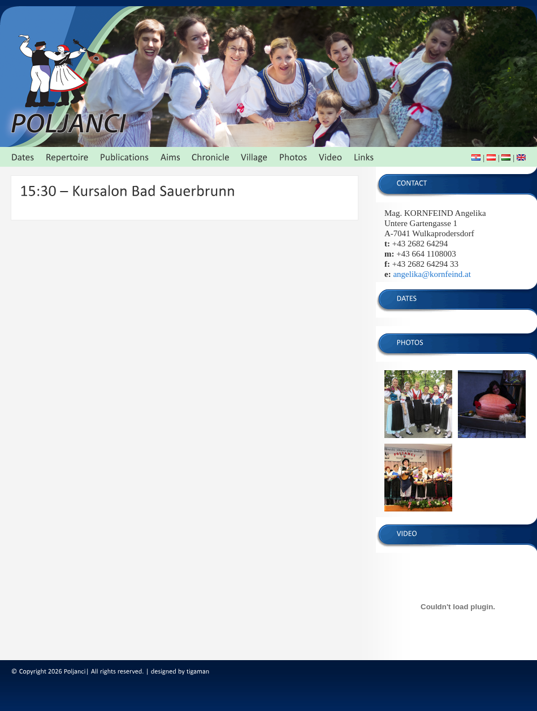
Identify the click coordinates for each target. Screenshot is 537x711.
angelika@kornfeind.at (432, 274)
